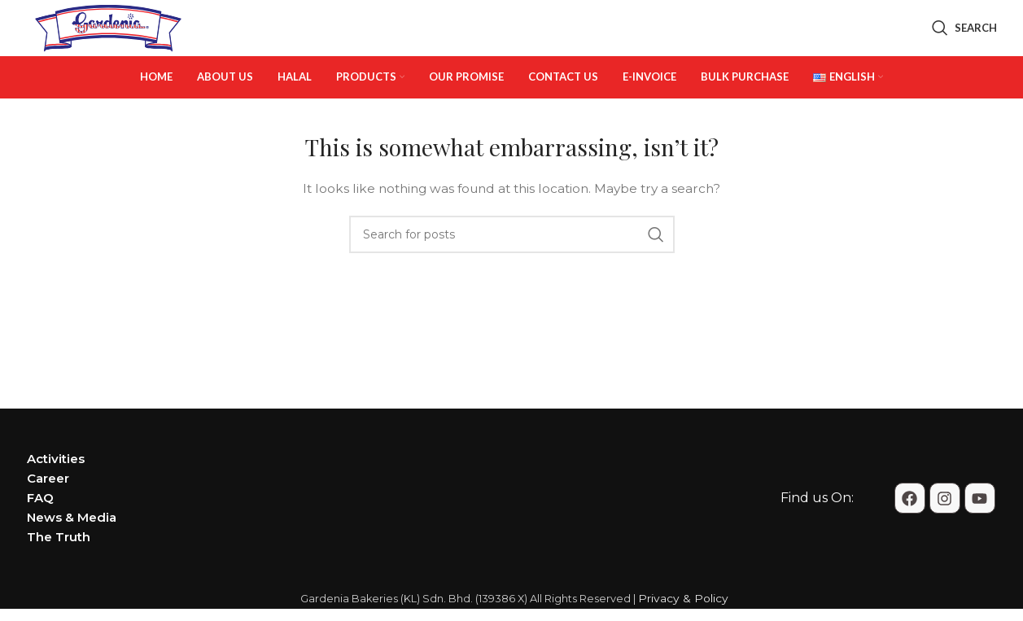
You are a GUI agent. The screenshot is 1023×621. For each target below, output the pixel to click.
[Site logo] (108, 41)
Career (48, 508)
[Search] (964, 43)
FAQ (40, 528)
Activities (56, 488)
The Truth (58, 567)
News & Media (71, 547)
